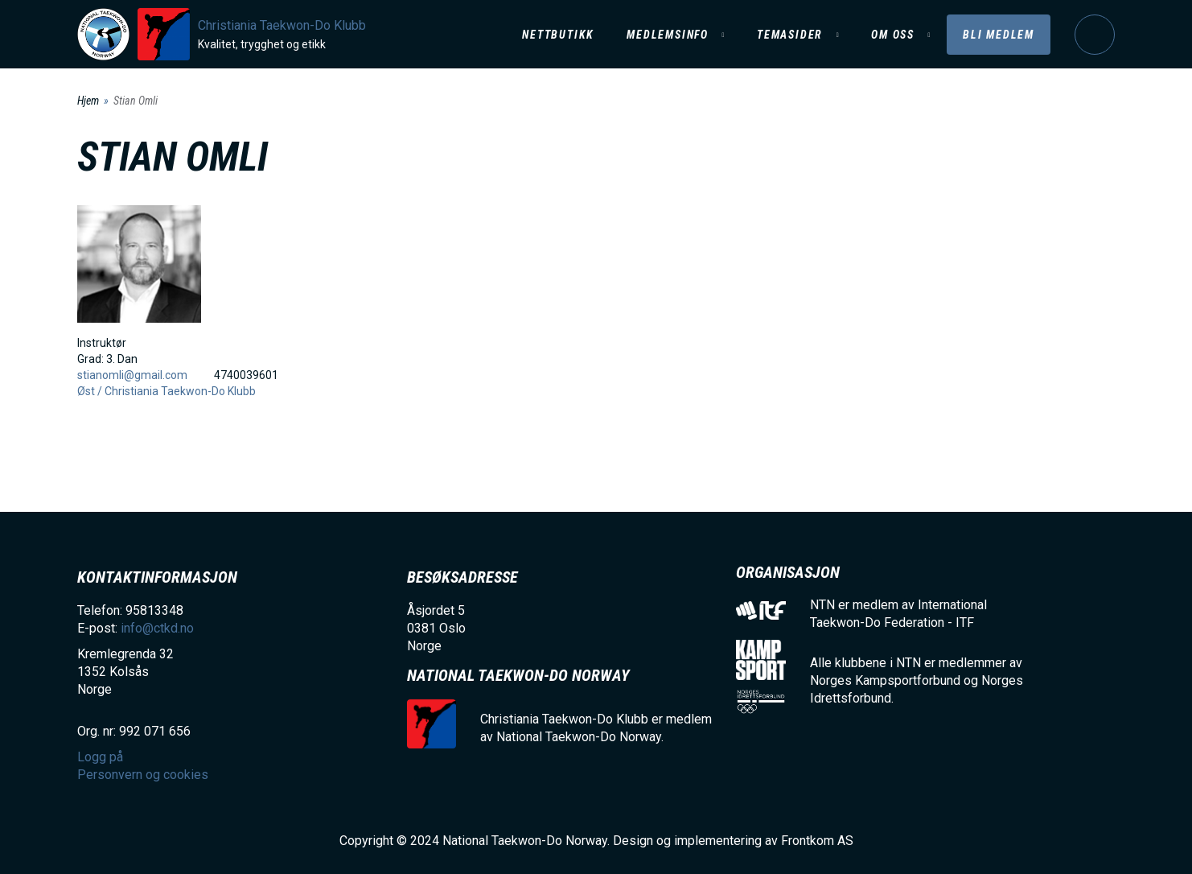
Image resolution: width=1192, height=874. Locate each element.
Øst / (91, 391)
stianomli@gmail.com (132, 375)
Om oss (893, 34)
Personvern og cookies (142, 774)
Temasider (790, 34)
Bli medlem (998, 34)
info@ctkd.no (157, 628)
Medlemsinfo (668, 34)
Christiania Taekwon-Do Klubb (282, 25)
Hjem (88, 100)
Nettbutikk (558, 34)
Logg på (1095, 34)
